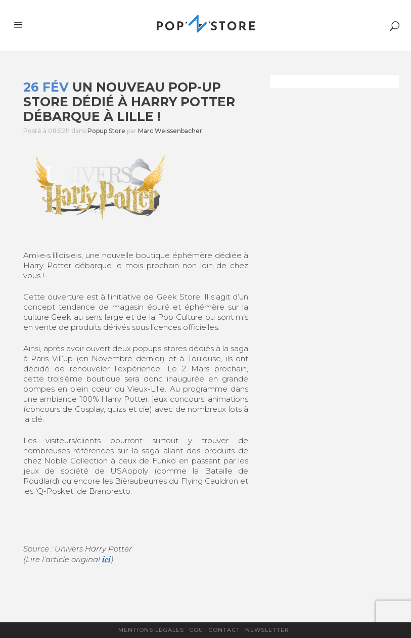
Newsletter (267, 629)
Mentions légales (151, 629)
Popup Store (106, 131)
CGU (196, 629)
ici (106, 559)
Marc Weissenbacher (170, 131)
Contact (224, 629)
